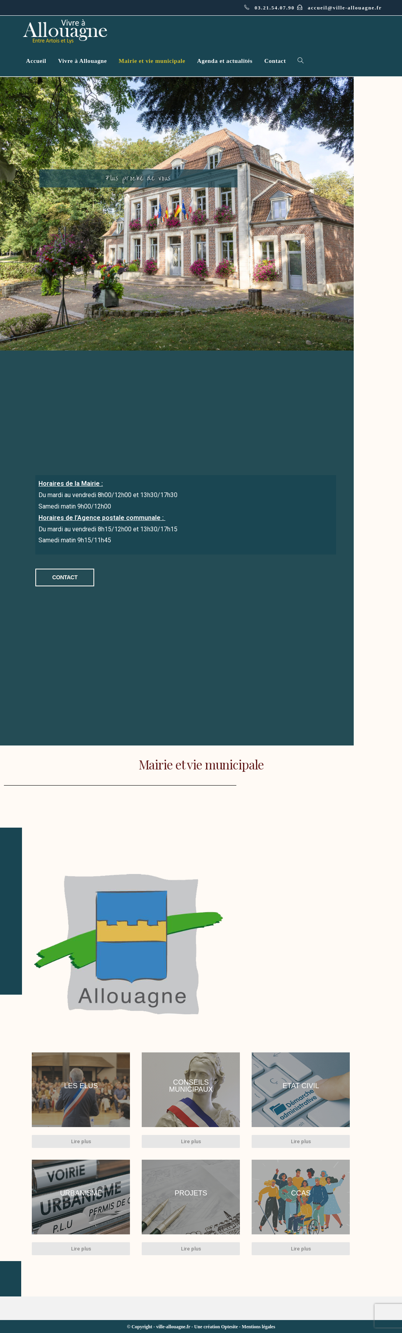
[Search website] (300, 61)
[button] (65, 577)
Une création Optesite (216, 1326)
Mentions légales (258, 1326)
